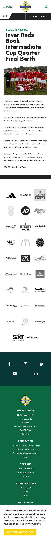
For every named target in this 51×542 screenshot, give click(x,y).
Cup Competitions (25, 472)
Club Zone (25, 434)
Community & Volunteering (25, 453)
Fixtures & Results (25, 415)
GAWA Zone (25, 430)
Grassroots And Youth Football (25, 445)
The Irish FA (25, 487)
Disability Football (25, 449)
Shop (25, 495)
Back (4, 16)
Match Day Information (25, 426)
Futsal (26, 457)
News (25, 491)
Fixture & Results (25, 468)
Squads (25, 422)
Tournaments (25, 418)
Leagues (25, 476)
